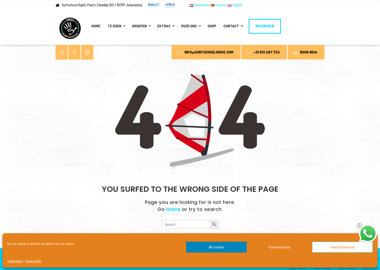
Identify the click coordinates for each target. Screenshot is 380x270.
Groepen (139, 26)
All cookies (216, 247)
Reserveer (264, 26)
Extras (163, 26)
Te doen (114, 26)
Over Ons (189, 26)
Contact (231, 26)
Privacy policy (33, 261)
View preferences (342, 247)
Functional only (279, 247)
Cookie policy (15, 261)
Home (95, 26)
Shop (211, 26)
